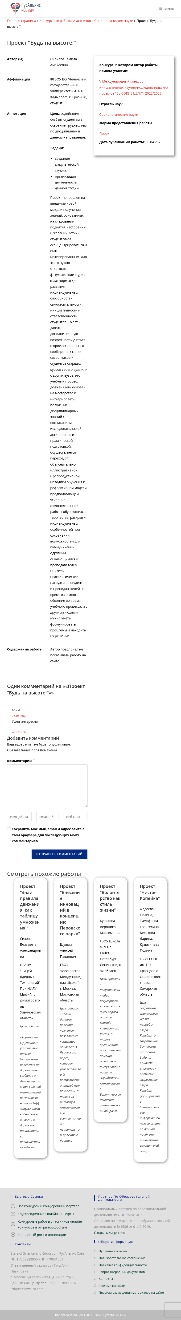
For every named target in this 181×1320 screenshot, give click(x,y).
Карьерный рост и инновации (42, 1234)
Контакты (106, 1278)
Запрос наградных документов (122, 1272)
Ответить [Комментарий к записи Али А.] (19, 732)
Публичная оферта (113, 1251)
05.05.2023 (19, 716)
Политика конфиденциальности (123, 1265)
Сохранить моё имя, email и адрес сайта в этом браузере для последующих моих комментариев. (48, 835)
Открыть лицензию (109, 1232)
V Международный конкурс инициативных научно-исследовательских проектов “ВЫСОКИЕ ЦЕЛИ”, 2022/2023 (133, 87)
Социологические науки (113, 20)
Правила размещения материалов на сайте (131, 1292)
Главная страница (21, 20)
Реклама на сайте (112, 1286)
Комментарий (21, 760)
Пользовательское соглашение (122, 1258)
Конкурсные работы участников (65, 20)
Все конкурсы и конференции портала (48, 1206)
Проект (105, 133)
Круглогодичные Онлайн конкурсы (46, 1214)
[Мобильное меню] (165, 9)
